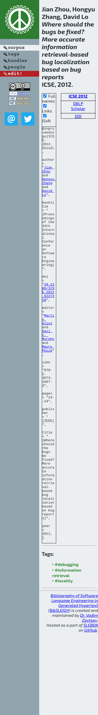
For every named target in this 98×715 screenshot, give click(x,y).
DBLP (78, 103)
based (79, 54)
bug (47, 61)
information (59, 46)
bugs (49, 31)
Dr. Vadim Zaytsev (89, 700)
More (49, 39)
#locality (64, 663)
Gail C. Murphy (48, 377)
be (61, 31)
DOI (78, 115)
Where (51, 24)
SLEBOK (90, 707)
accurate (72, 39)
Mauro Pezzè (48, 393)
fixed (73, 31)
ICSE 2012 (78, 95)
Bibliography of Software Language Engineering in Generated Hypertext (74, 683)
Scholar (78, 108)
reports (53, 77)
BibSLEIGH (59, 692)
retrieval (55, 54)
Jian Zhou (48, 178)
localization (71, 61)
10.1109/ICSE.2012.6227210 (48, 325)
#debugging (67, 646)
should (73, 24)
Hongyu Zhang (49, 192)
